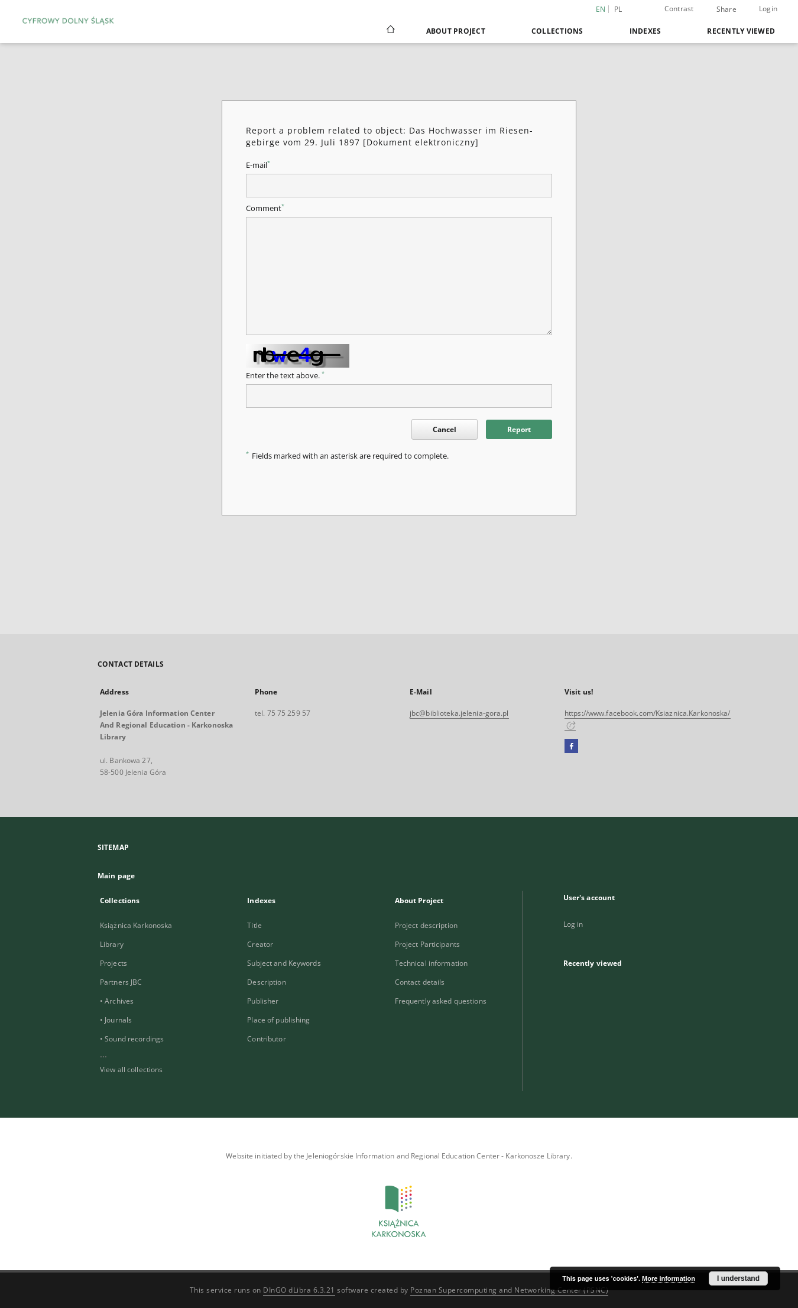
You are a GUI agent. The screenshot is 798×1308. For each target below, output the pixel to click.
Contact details (420, 982)
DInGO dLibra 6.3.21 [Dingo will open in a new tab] (299, 1290)
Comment (265, 208)
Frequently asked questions (440, 1001)
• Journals (116, 1020)
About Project (455, 31)
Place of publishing (278, 1020)
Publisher (262, 1001)
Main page (116, 876)
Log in (573, 924)
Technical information (431, 963)
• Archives (117, 1001)
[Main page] (390, 31)
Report (519, 429)
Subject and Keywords (283, 963)
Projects (113, 963)
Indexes (645, 31)
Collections (557, 31)
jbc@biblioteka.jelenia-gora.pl (459, 713)
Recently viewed (741, 31)
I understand (738, 1278)
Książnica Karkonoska (136, 925)
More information (668, 1278)
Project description (426, 925)
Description (266, 982)
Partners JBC (121, 982)
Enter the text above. (285, 376)
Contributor (266, 1039)
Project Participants (427, 944)
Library (112, 944)
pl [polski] (618, 9)
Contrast (679, 9)
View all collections (131, 1069)
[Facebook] (571, 746)
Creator (260, 944)
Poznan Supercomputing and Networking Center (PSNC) (509, 1290)
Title (254, 925)
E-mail (258, 165)
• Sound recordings (132, 1039)
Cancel (444, 429)
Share (726, 9)
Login (768, 9)
